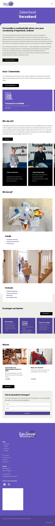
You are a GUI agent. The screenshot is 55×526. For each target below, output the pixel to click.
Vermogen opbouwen (6, 457)
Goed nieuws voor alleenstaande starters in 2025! (13, 369)
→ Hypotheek (8, 295)
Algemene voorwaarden (26, 518)
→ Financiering (9, 243)
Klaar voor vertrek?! (37, 367)
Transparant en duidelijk (14, 103)
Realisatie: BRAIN (49, 522)
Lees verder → (8, 108)
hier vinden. (30, 134)
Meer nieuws (8, 386)
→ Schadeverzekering (11, 239)
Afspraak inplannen (10, 60)
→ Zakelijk (5, 446)
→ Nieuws (5, 450)
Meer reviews (46, 313)
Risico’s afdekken (5, 455)
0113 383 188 (6, 474)
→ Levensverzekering (11, 293)
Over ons (8, 139)
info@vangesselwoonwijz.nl (9, 476)
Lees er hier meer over (11, 85)
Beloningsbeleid (5, 461)
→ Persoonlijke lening (11, 297)
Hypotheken (4, 459)
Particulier (9, 288)
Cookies (19, 518)
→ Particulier (6, 444)
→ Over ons (5, 448)
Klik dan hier (42, 129)
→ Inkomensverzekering (12, 241)
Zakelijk (8, 236)
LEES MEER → (8, 379)
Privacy (16, 518)
